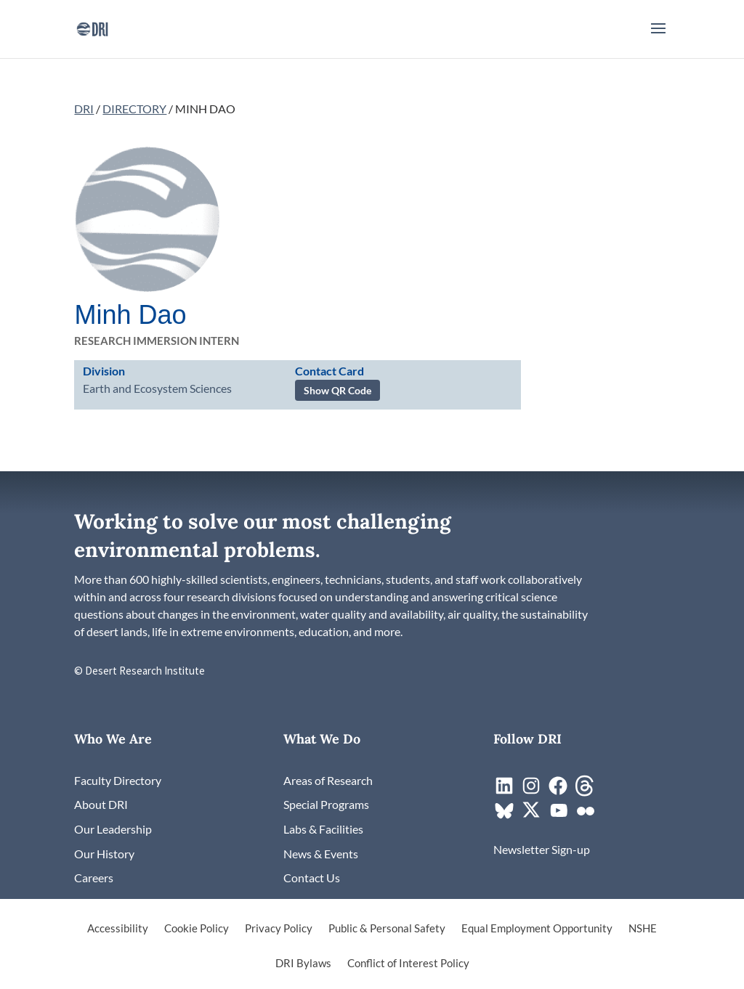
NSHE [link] (642, 929)
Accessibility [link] (117, 929)
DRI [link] (84, 108)
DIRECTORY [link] (134, 108)
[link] (92, 27)
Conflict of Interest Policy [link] (408, 963)
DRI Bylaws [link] (303, 963)
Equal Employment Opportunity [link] (536, 929)
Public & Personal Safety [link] (386, 929)
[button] (658, 37)
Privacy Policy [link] (278, 929)
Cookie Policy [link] (196, 929)
